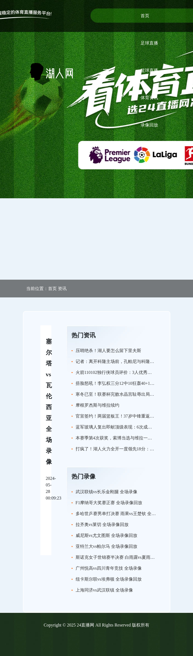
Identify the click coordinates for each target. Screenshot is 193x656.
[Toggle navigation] (106, 71)
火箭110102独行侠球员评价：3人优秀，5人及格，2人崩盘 (131, 372)
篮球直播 (149, 70)
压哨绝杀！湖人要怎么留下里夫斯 (108, 350)
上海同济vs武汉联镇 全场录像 (104, 590)
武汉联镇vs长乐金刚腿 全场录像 (106, 491)
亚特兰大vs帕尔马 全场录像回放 (106, 546)
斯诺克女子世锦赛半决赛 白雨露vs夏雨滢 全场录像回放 (129, 557)
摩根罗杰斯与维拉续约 (97, 405)
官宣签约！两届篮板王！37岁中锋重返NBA (117, 416)
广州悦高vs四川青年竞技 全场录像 (109, 568)
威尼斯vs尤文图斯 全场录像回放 (106, 535)
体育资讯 (149, 97)
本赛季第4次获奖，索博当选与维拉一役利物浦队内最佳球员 (133, 438)
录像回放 (149, 125)
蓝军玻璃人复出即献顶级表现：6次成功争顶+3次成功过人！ (134, 427)
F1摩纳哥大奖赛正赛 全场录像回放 (109, 502)
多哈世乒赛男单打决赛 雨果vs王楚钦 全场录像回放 (124, 513)
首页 (145, 15)
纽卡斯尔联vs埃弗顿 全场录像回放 (109, 579)
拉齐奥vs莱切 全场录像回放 (102, 524)
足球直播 (149, 43)
